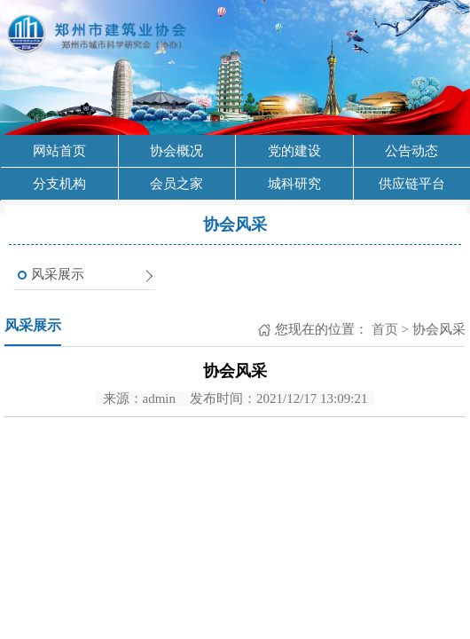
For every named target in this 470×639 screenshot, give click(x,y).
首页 (383, 329)
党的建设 (294, 151)
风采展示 (57, 274)
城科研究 (294, 184)
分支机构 (59, 184)
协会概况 (176, 151)
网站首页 (59, 151)
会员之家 (176, 184)
